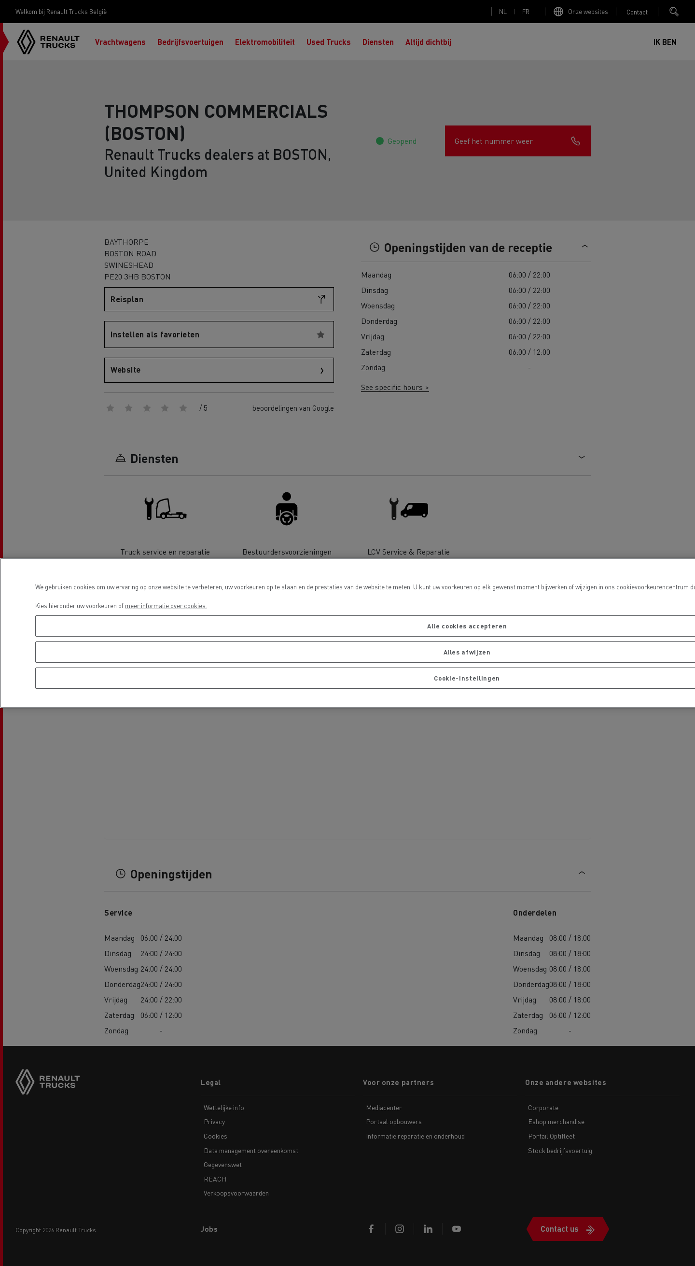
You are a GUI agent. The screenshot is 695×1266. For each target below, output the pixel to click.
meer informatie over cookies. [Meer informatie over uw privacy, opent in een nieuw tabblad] (166, 605)
